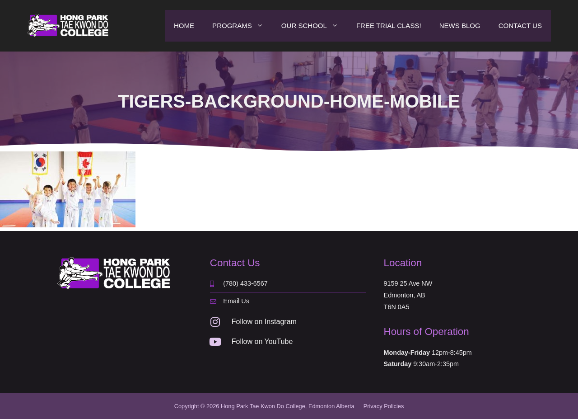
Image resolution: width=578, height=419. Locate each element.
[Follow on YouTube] (215, 341)
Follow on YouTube (262, 341)
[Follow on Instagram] (215, 321)
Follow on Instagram (264, 321)
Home (184, 25)
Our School (314, 26)
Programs (242, 26)
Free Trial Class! (388, 25)
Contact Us (520, 25)
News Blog (459, 25)
